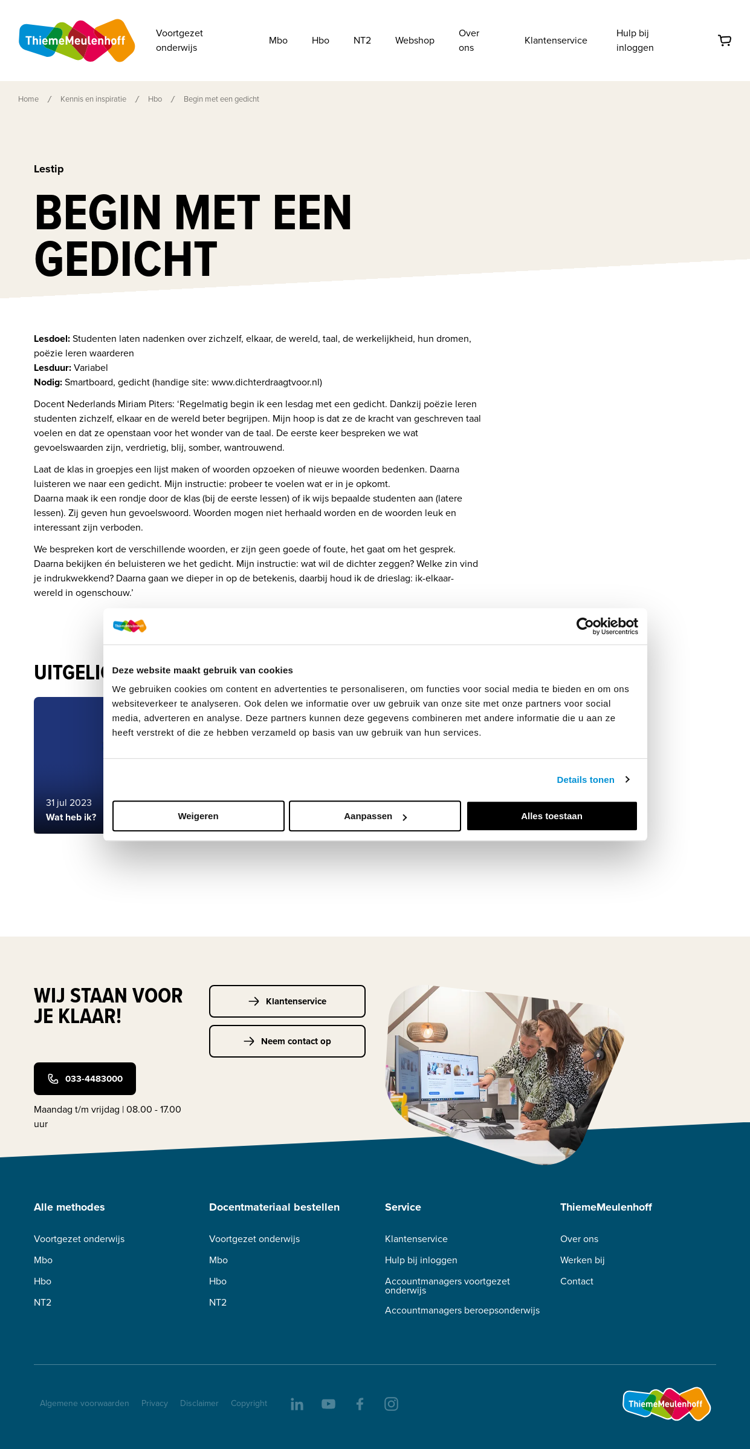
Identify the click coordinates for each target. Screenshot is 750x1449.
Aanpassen (375, 816)
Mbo (43, 1259)
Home (28, 99)
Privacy (154, 1403)
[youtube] (327, 1403)
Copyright (249, 1403)
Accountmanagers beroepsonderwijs (462, 1310)
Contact (576, 1281)
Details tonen (586, 779)
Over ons (579, 1238)
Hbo (155, 99)
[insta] (390, 1403)
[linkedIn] (296, 1403)
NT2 (42, 1302)
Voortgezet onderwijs (79, 1238)
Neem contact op (287, 1041)
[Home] (78, 40)
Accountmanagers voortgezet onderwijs (447, 1286)
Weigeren (198, 816)
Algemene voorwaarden (84, 1403)
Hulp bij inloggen (635, 40)
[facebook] (359, 1403)
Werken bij (582, 1259)
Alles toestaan (552, 816)
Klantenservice (556, 40)
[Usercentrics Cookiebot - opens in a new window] (585, 626)
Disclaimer (199, 1403)
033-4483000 (85, 1078)
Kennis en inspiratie (93, 99)
